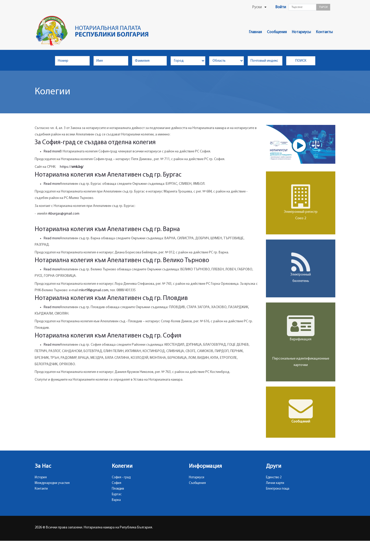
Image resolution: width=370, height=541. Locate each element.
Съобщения (197, 483)
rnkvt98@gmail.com (93, 290)
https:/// (72, 167)
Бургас (117, 494)
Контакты (324, 32)
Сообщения (277, 32)
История (41, 477)
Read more (52, 151)
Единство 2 (274, 477)
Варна (116, 500)
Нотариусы (301, 32)
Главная (255, 32)
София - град (121, 477)
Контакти (41, 488)
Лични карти (275, 483)
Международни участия (52, 483)
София (116, 483)
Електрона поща (277, 488)
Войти (280, 7)
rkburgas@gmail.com (63, 214)
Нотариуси (196, 477)
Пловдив (118, 488)
